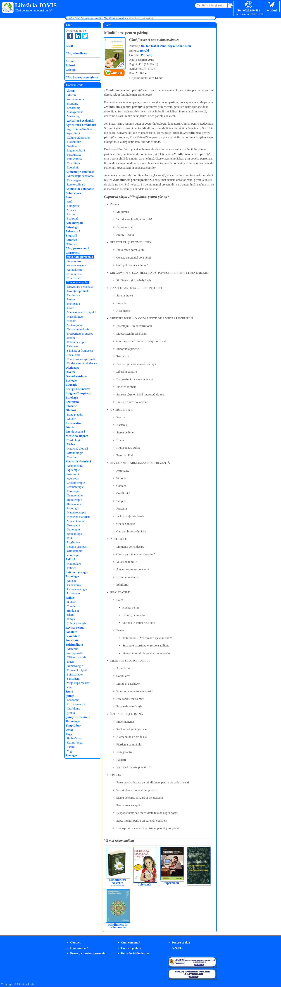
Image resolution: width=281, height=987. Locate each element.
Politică (70, 559)
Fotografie (73, 205)
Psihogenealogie (77, 589)
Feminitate (73, 295)
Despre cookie (181, 942)
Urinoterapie (74, 550)
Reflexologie (75, 533)
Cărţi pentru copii (77, 248)
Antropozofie (75, 653)
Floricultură (74, 142)
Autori (70, 61)
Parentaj (146, 55)
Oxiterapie (73, 529)
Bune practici (75, 414)
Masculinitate (75, 316)
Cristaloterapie (76, 482)
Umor (69, 730)
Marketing (73, 116)
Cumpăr (116, 72)
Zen (69, 687)
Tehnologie (73, 721)
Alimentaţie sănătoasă (80, 171)
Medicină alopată (77, 436)
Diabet (71, 444)
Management (75, 112)
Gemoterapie (75, 495)
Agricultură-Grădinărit (81, 125)
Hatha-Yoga (74, 738)
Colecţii (71, 69)
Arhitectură (73, 193)
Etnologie (72, 397)
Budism (71, 602)
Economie (73, 700)
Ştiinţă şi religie (76, 623)
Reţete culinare (76, 184)
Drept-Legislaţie (76, 376)
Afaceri (70, 90)
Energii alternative (78, 389)
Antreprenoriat (76, 99)
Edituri (70, 65)
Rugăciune (73, 542)
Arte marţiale (74, 223)
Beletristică (73, 231)
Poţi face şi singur (77, 572)
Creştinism (73, 606)
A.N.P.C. (177, 948)
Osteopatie (73, 525)
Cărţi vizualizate (76, 53)
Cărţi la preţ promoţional (82, 77)
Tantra (71, 747)
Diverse (70, 372)
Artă (69, 197)
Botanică (71, 240)
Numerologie (75, 666)
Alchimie (72, 649)
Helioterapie (74, 499)
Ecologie (71, 380)
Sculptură (72, 218)
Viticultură (73, 163)
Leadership (73, 108)
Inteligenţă (73, 303)
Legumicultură (76, 150)
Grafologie (73, 708)
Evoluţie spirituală (78, 291)
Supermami (171, 883)
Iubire (70, 308)
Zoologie (71, 755)
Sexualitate (73, 636)
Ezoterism (72, 402)
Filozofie (71, 406)
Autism (71, 580)
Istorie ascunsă (75, 431)
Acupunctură (75, 465)
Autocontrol (74, 261)
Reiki (70, 538)
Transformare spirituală (81, 359)
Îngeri (70, 661)
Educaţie (71, 384)
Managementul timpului (81, 312)
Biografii (71, 235)
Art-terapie (73, 474)
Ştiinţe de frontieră (78, 717)
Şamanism (73, 678)
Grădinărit (73, 146)
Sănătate (71, 632)
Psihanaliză (74, 585)
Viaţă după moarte (78, 683)
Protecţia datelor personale (87, 953)
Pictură (71, 214)
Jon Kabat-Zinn (153, 46)
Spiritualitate (74, 644)
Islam (70, 614)
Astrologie (72, 227)
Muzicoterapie (75, 521)
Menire (71, 320)
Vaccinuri (72, 457)
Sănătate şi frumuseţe (80, 350)
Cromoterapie (75, 487)
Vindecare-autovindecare (82, 363)
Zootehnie (73, 167)
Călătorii (71, 244)
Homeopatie (74, 504)
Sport (69, 691)
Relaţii (71, 338)
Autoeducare (74, 269)
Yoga (69, 734)
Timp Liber (73, 725)
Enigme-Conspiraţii (78, 393)
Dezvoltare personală (79, 257)
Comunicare (74, 274)
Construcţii (73, 252)
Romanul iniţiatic (77, 670)
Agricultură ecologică (80, 120)
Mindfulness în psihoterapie (117, 926)
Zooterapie (73, 555)
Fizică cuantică (76, 704)
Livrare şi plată (131, 948)
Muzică (71, 210)
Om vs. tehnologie (78, 329)
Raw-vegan (74, 180)
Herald (144, 50)
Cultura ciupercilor (78, 137)
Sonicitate (72, 640)
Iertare (71, 299)
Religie (70, 597)
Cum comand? (130, 942)
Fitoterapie (73, 491)
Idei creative (74, 423)
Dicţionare (72, 367)
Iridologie (73, 508)
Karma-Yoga (74, 742)
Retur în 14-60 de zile (135, 953)
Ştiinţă (70, 696)
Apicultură (73, 133)
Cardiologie (74, 440)
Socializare (73, 355)
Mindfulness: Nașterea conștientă (117, 883)
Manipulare (74, 563)
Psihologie (72, 576)
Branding (72, 103)
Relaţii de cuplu (76, 342)
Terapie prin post (77, 546)
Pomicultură (74, 159)
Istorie (70, 427)
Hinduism (73, 610)
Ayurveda (72, 478)
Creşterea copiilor (78, 282)
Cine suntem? (79, 948)
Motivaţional (75, 325)
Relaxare (72, 346)
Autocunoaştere (76, 265)
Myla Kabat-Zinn (179, 46)
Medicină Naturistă (78, 461)
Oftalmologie (75, 453)
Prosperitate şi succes (80, 333)
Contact (75, 942)
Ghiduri (71, 410)
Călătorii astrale (76, 657)
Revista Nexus (75, 627)
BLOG (70, 46)
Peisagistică (74, 154)
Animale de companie (80, 188)
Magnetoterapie (76, 512)
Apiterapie (73, 470)
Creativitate (74, 278)
